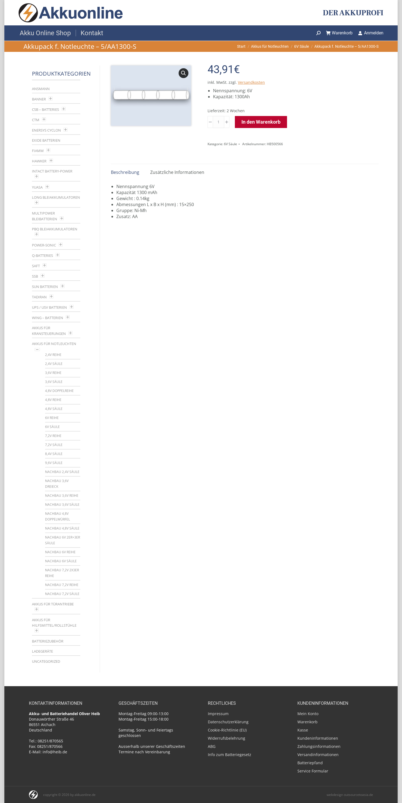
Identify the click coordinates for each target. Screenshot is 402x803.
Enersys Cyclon (46, 130)
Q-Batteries (42, 255)
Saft (36, 265)
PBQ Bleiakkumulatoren (54, 229)
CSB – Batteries (45, 109)
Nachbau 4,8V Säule (62, 528)
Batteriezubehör (47, 641)
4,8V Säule (54, 408)
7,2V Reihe (53, 435)
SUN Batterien (45, 286)
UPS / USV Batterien (49, 307)
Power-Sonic (44, 245)
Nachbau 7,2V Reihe (61, 584)
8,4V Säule (54, 453)
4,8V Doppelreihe (59, 390)
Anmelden (370, 32)
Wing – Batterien (47, 317)
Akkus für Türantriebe (53, 604)
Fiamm (38, 150)
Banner (39, 99)
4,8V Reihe (53, 399)
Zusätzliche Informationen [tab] (177, 172)
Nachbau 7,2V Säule (62, 593)
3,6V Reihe (53, 372)
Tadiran (39, 297)
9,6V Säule (54, 462)
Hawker (39, 161)
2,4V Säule (54, 363)
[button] (183, 73)
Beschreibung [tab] (125, 172)
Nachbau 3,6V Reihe (61, 495)
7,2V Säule (54, 444)
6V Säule (230, 144)
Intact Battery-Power (52, 171)
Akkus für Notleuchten (54, 343)
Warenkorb (339, 32)
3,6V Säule (54, 381)
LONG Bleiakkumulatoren (56, 197)
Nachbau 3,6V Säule (62, 504)
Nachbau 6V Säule (61, 561)
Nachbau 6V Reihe (60, 552)
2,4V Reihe (53, 354)
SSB (35, 276)
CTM (35, 119)
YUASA (37, 187)
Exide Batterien (46, 140)
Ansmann (41, 88)
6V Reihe (52, 417)
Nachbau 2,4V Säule (62, 471)
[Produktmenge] (218, 122)
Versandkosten (251, 82)
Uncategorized (46, 661)
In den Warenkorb (260, 122)
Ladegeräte (42, 651)
